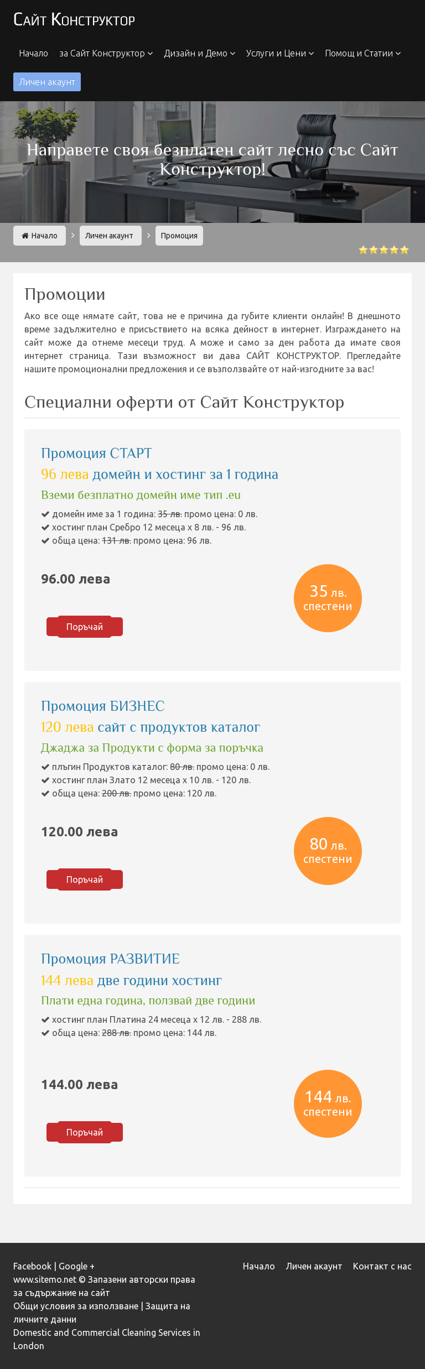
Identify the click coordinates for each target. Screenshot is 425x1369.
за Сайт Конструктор (106, 53)
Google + (77, 1266)
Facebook (32, 1266)
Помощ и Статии (363, 53)
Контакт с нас (382, 1266)
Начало (33, 53)
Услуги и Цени (280, 53)
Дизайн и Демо (199, 53)
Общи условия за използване (75, 1306)
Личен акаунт (47, 82)
